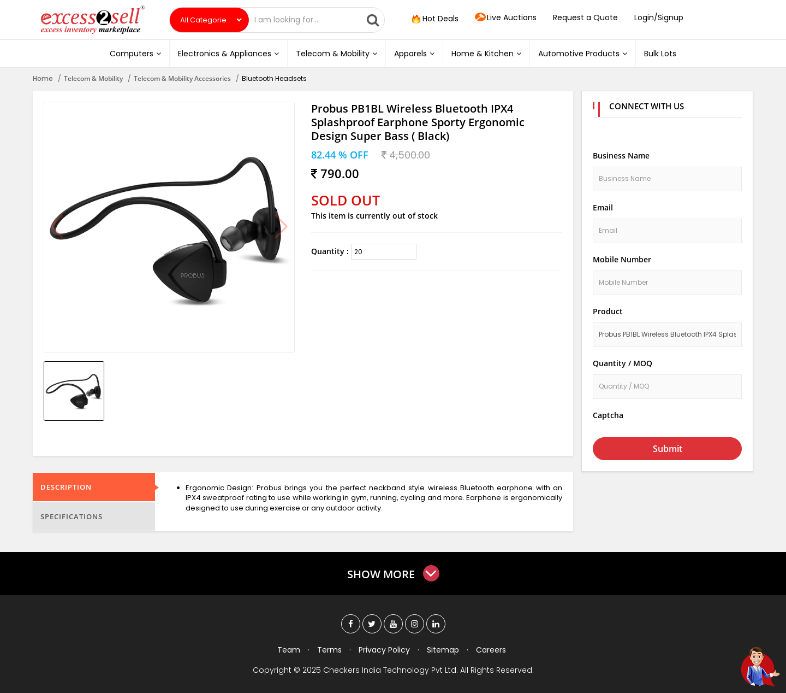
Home (43, 78)
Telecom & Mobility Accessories (182, 78)
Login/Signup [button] (658, 17)
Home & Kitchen (486, 53)
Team (288, 649)
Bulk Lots (660, 53)
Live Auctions (506, 18)
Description (66, 487)
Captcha (608, 415)
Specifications (71, 516)
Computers (135, 53)
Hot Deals (433, 19)
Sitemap (443, 649)
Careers (491, 649)
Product (608, 311)
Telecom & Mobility (336, 53)
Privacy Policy (384, 649)
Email (603, 207)
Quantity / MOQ (622, 363)
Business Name (621, 155)
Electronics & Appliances (228, 53)
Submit (667, 449)
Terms (329, 649)
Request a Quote (585, 17)
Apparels (414, 53)
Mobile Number (622, 259)
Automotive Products (582, 53)
